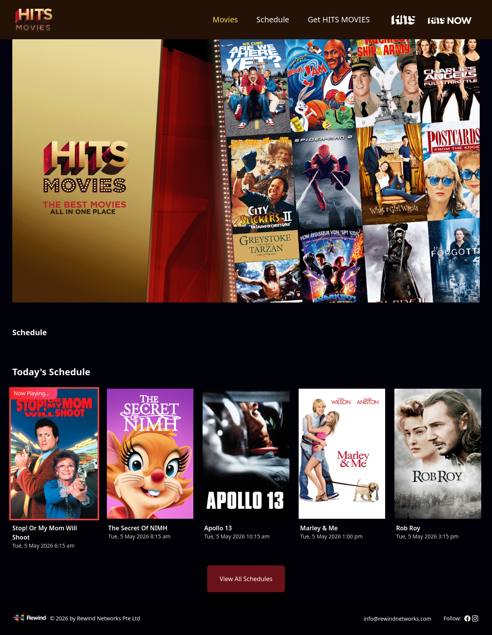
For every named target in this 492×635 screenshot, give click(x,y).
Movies (225, 19)
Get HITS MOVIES (339, 19)
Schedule (272, 19)
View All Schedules (246, 579)
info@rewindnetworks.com (397, 618)
